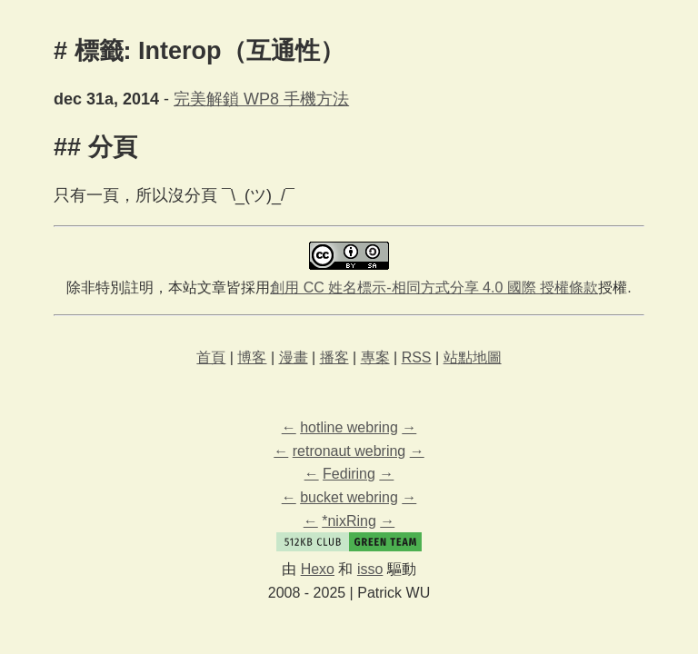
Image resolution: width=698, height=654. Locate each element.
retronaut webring (349, 451)
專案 (375, 357)
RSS (417, 357)
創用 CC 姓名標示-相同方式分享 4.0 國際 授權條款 (434, 287)
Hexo (317, 569)
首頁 (210, 357)
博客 (251, 357)
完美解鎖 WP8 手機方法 (261, 99)
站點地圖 (473, 357)
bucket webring (349, 497)
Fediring (349, 473)
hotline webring (349, 427)
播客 (334, 357)
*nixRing (349, 521)
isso (370, 569)
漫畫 (293, 357)
